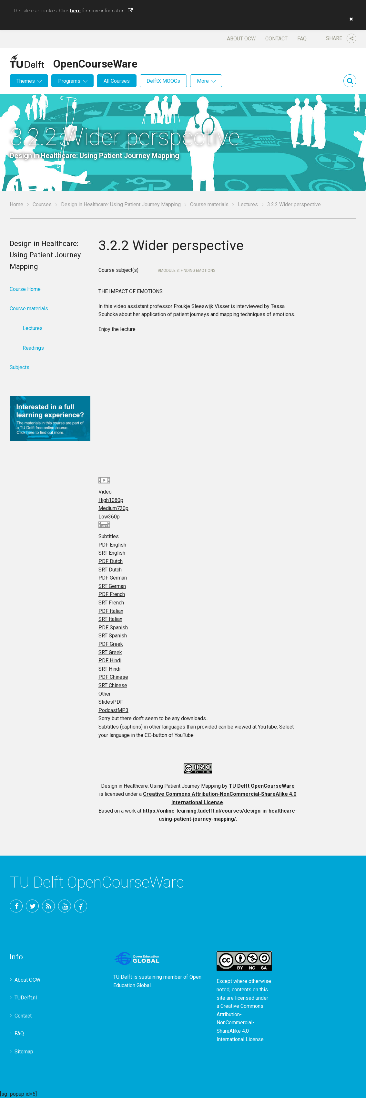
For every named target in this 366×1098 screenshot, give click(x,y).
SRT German (112, 586)
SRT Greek (110, 652)
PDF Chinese (113, 677)
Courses (42, 204)
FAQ (302, 39)
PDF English (112, 545)
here (75, 11)
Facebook (16, 906)
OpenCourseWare (95, 63)
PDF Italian (110, 611)
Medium (113, 508)
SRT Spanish (112, 636)
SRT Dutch (110, 570)
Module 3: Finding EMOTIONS (187, 270)
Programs (69, 81)
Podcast (113, 710)
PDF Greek (110, 644)
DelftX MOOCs (163, 81)
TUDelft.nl (26, 998)
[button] (349, 19)
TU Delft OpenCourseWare (262, 786)
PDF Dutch (110, 561)
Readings (33, 348)
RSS (48, 906)
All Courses (117, 81)
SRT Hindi (109, 669)
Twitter (32, 906)
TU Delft (80, 906)
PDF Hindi (109, 660)
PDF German (112, 578)
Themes (25, 81)
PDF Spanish (113, 627)
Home (16, 204)
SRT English (111, 553)
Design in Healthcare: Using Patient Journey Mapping (121, 204)
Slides (110, 702)
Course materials (209, 204)
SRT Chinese (112, 685)
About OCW (241, 39)
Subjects (19, 367)
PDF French (111, 594)
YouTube (267, 727)
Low (109, 517)
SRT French (111, 603)
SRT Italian (110, 619)
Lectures (248, 204)
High (110, 500)
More (203, 81)
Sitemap (24, 1052)
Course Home (25, 289)
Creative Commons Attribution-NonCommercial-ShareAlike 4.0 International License (240, 1022)
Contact (276, 39)
